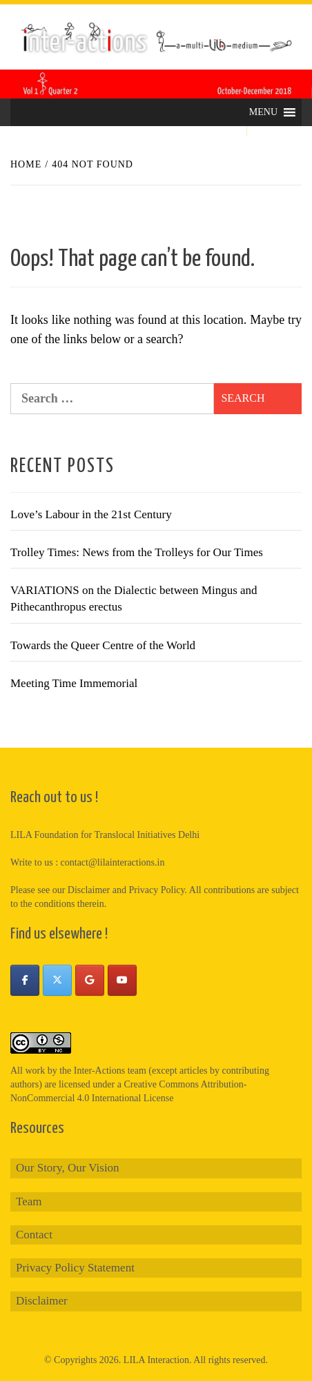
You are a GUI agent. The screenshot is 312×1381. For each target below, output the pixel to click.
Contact (34, 1234)
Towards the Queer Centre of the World (102, 645)
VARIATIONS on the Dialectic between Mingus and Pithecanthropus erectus (133, 598)
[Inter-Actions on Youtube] (122, 980)
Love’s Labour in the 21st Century (91, 514)
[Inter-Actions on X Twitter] (57, 980)
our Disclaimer (81, 890)
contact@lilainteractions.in (113, 862)
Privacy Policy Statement (75, 1267)
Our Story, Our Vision (67, 1167)
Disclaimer (42, 1300)
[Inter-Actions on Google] (89, 980)
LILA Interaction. (158, 1360)
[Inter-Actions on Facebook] (24, 980)
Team (29, 1201)
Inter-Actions (99, 1070)
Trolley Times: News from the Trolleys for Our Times (136, 552)
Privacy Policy (156, 890)
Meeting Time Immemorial (73, 683)
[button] (263, 112)
